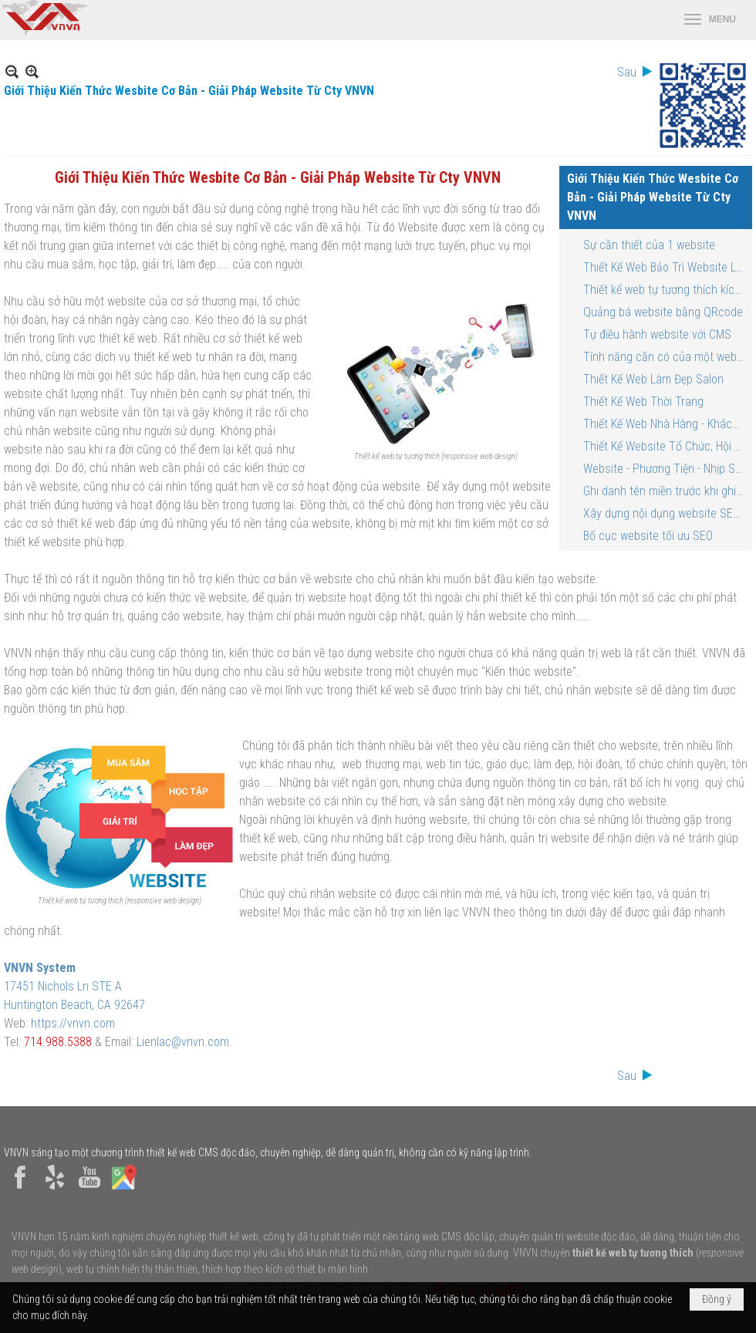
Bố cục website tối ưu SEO (648, 535)
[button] (710, 20)
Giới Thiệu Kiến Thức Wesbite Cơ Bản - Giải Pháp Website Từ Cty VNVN (652, 197)
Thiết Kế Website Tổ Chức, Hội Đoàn (665, 446)
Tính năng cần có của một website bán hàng (665, 356)
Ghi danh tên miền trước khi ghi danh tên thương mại (665, 491)
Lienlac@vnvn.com (183, 1041)
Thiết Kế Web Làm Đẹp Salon (653, 379)
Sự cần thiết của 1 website (649, 245)
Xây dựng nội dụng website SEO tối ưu (665, 513)
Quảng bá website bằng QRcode (663, 312)
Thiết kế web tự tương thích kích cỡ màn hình (665, 289)
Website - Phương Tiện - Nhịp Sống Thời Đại (665, 468)
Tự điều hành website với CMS (657, 334)
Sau (626, 72)
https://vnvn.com (73, 1023)
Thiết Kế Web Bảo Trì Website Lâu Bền (665, 267)
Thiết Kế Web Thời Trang (643, 401)
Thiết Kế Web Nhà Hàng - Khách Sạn (665, 424)
